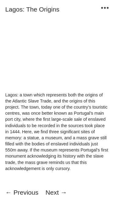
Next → (56, 192)
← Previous (21, 192)
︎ (105, 8)
